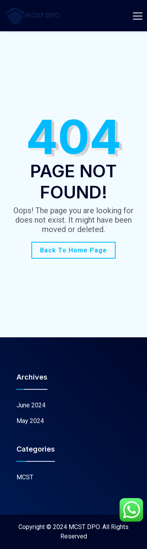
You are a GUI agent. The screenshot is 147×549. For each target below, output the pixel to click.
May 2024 (30, 421)
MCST (24, 477)
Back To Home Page (73, 250)
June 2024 (30, 405)
